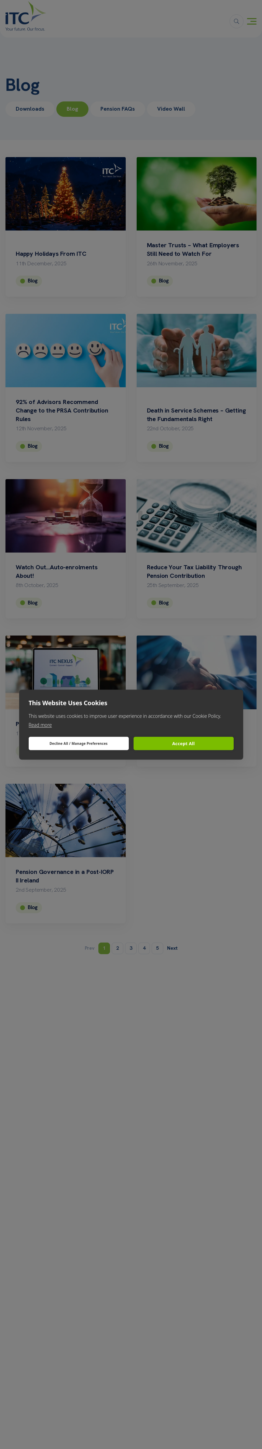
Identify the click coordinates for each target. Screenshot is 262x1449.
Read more (40, 724)
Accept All (183, 743)
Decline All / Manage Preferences (79, 743)
